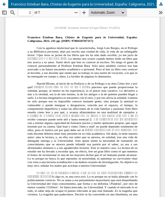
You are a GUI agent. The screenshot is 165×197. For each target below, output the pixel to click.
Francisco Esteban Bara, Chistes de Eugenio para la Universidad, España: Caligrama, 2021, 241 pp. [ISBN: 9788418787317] (88, 4)
